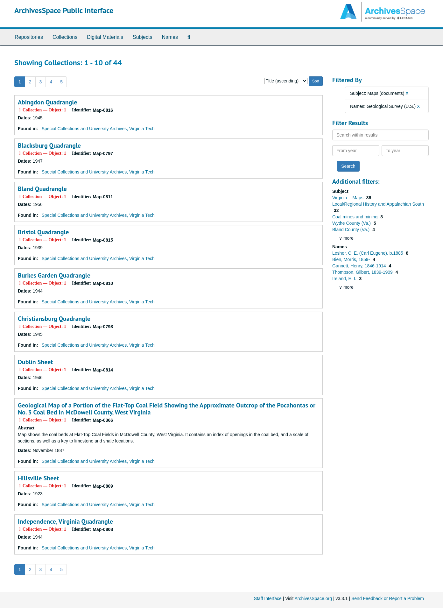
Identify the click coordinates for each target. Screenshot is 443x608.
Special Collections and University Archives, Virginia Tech (98, 128)
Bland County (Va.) (351, 229)
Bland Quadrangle (42, 189)
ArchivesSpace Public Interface (63, 10)
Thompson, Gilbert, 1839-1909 (363, 272)
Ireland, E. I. (344, 278)
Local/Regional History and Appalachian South (378, 204)
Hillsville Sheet (38, 478)
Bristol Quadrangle (43, 232)
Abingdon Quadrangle (47, 102)
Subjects (142, 37)
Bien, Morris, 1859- (351, 259)
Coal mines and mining (355, 216)
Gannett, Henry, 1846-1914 (359, 265)
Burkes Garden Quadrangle (54, 275)
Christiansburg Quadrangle (54, 319)
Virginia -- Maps (348, 197)
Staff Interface (268, 598)
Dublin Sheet (35, 362)
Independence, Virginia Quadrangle (65, 521)
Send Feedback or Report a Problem (387, 598)
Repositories (29, 37)
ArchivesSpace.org (313, 598)
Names (170, 37)
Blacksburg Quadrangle (49, 145)
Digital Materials (105, 37)
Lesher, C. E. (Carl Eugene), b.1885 (368, 253)
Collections (65, 37)
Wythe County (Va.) (352, 223)
